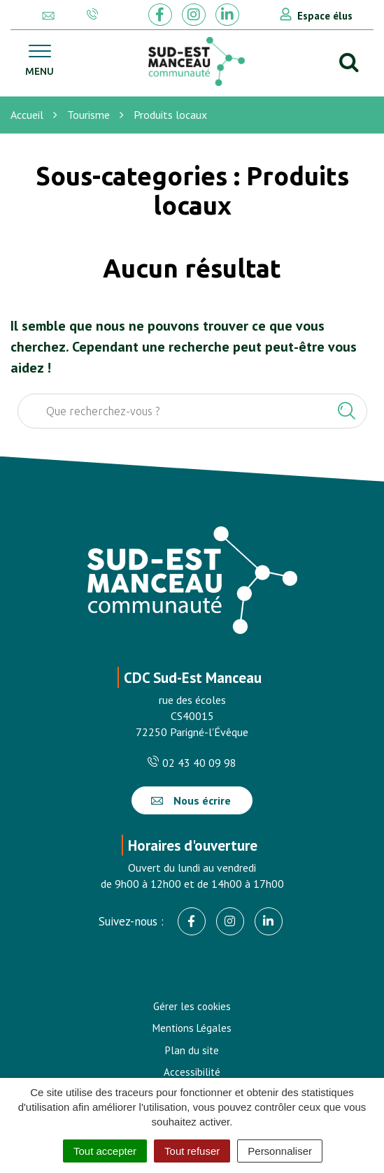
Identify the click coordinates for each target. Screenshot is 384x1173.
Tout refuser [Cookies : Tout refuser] (192, 1151)
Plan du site (192, 1050)
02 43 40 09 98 (192, 763)
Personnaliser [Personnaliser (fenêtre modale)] (280, 1151)
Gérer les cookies (192, 1006)
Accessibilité (192, 1072)
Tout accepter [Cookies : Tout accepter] (104, 1151)
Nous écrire (191, 800)
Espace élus (325, 15)
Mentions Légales (192, 1028)
